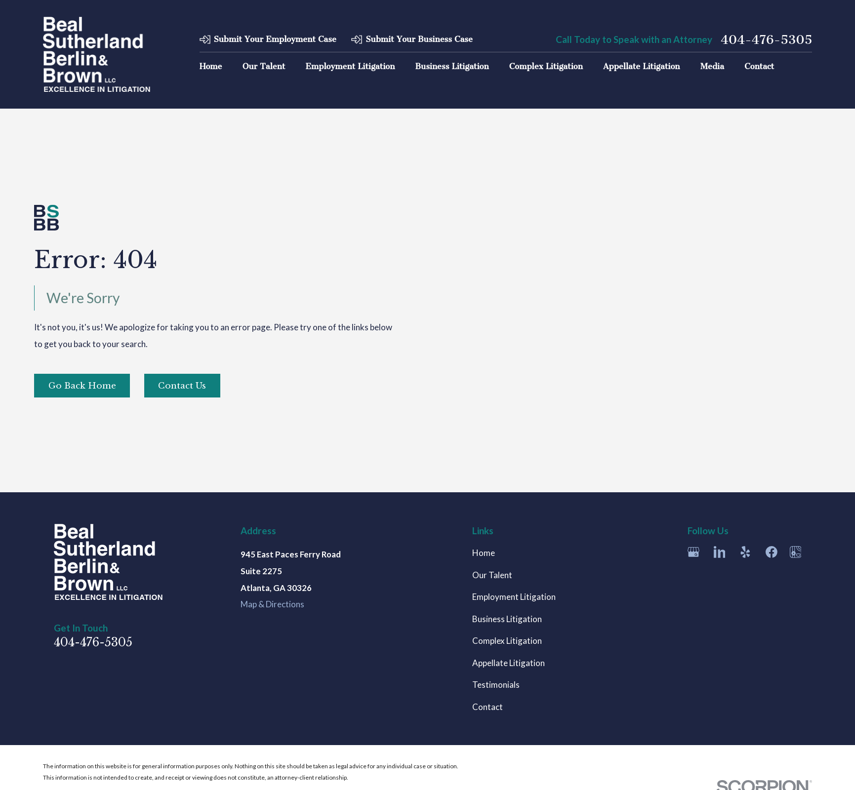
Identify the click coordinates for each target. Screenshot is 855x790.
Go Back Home (82, 386)
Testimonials (496, 684)
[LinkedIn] (720, 552)
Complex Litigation (507, 640)
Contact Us (182, 386)
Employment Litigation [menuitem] (350, 66)
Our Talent (492, 575)
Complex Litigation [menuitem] (546, 66)
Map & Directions (272, 604)
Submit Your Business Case (419, 39)
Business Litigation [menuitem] (452, 66)
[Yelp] (745, 552)
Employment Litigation (514, 597)
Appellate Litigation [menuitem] (641, 66)
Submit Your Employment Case (274, 39)
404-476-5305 (766, 39)
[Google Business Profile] (693, 552)
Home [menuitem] (211, 66)
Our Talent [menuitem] (264, 66)
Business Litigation (507, 619)
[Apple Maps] (796, 552)
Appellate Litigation (508, 663)
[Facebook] (771, 552)
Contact (487, 707)
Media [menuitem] (712, 66)
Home (483, 553)
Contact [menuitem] (759, 66)
